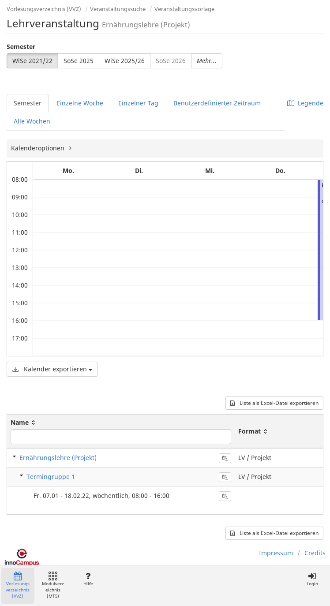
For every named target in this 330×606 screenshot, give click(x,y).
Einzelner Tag (138, 103)
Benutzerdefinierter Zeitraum (217, 103)
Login (312, 579)
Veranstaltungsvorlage (184, 9)
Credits (315, 553)
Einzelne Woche (79, 103)
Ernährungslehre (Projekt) (58, 457)
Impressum (276, 553)
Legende (305, 103)
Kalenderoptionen (38, 148)
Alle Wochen (32, 121)
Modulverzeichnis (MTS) (53, 585)
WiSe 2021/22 (32, 60)
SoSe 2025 (79, 60)
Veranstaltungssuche (118, 9)
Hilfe (88, 579)
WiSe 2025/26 (125, 60)
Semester (21, 46)
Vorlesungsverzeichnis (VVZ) (44, 9)
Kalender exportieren (52, 369)
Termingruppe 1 (50, 476)
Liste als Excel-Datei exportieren (274, 403)
